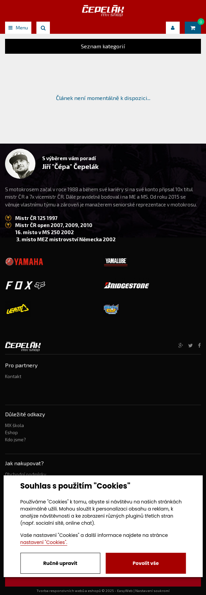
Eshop (11, 432)
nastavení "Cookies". (43, 542)
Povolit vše (146, 563)
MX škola (14, 425)
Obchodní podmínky (25, 474)
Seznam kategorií (103, 46)
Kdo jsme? (15, 439)
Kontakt (13, 376)
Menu (18, 27)
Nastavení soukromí (152, 591)
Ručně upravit (60, 563)
